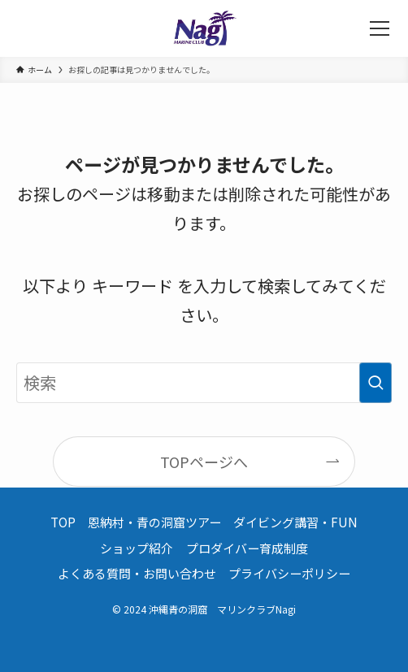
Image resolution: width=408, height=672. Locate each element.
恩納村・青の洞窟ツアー (154, 522)
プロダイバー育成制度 (247, 548)
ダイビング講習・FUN (295, 522)
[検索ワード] (204, 382)
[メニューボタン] (379, 28)
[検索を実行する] (375, 382)
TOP (63, 522)
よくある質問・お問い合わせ (137, 573)
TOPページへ (204, 461)
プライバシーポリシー (289, 573)
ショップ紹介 (136, 548)
